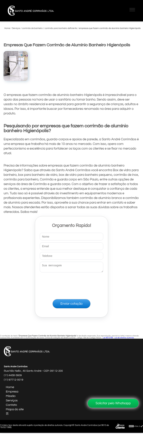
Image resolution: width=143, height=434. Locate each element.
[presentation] (71, 285)
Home (10, 388)
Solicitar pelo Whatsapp (113, 403)
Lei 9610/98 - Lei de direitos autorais (118, 339)
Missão (11, 397)
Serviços (12, 401)
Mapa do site (15, 410)
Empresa (12, 392)
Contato (11, 406)
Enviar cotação (71, 305)
